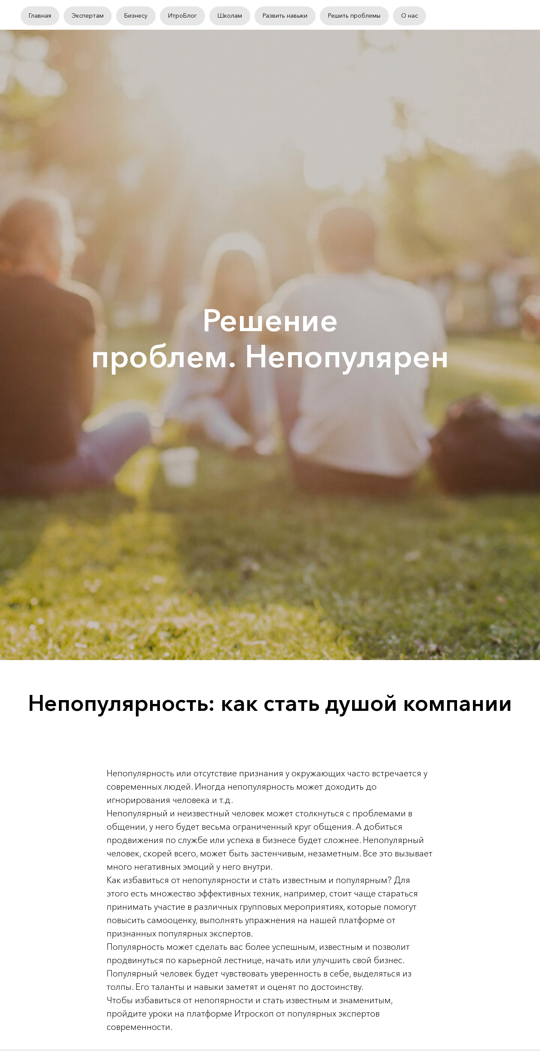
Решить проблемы (354, 15)
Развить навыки (285, 15)
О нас (409, 15)
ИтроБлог (182, 15)
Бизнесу (135, 15)
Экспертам (88, 15)
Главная (40, 15)
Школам (230, 15)
